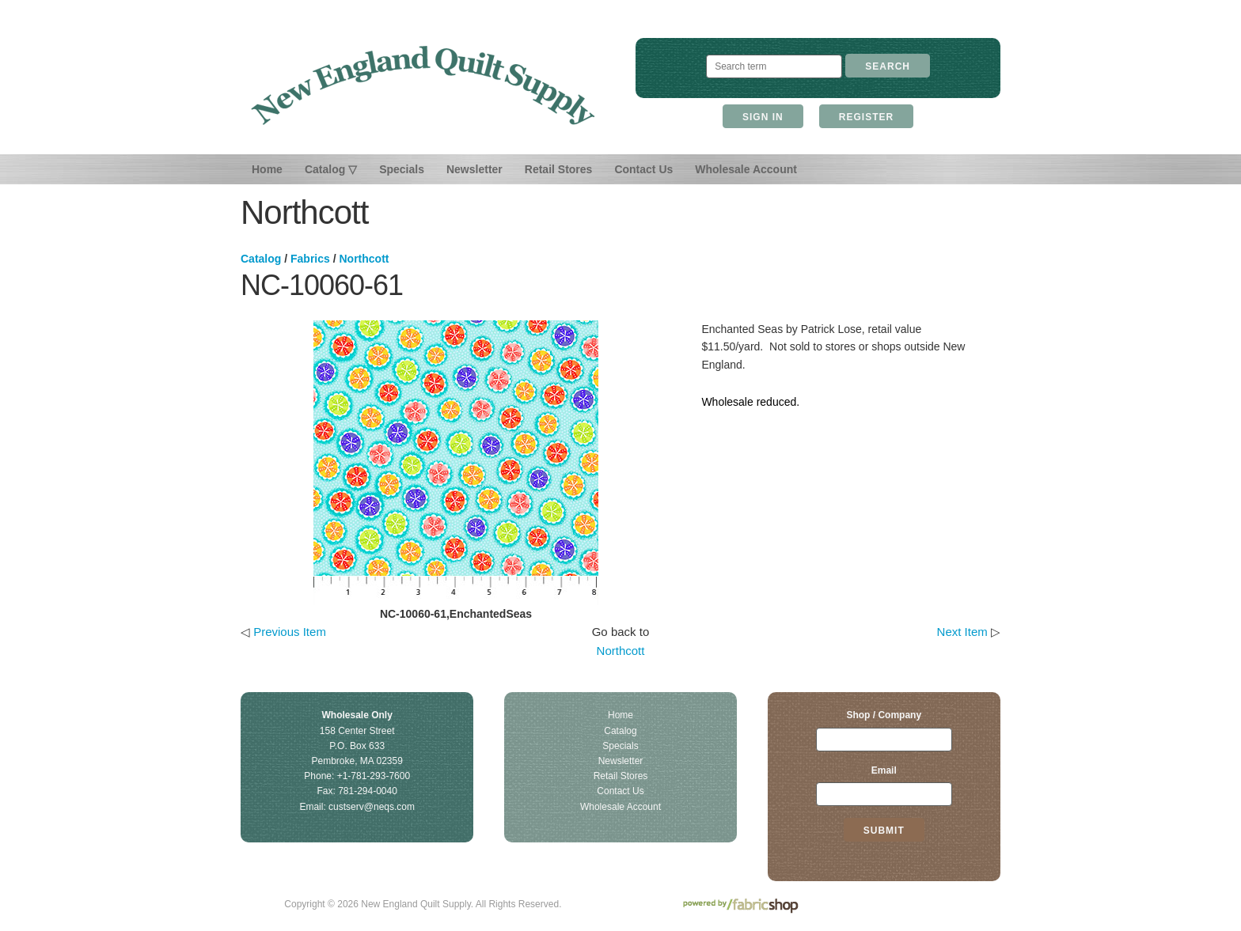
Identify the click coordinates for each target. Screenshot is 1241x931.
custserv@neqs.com (371, 806)
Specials (401, 169)
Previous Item (289, 631)
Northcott (364, 258)
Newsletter (474, 169)
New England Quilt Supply (423, 85)
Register (866, 117)
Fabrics (310, 258)
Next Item (962, 631)
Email (884, 770)
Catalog (261, 258)
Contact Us (643, 169)
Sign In (763, 117)
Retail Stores (559, 169)
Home (267, 169)
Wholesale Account (746, 169)
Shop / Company (883, 715)
